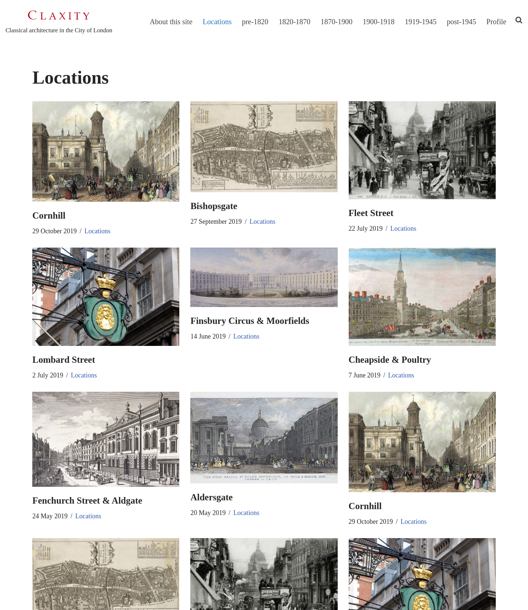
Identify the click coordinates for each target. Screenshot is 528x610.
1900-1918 (379, 22)
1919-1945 (421, 22)
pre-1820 (255, 22)
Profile (496, 22)
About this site (171, 22)
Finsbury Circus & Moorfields (249, 321)
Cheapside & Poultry (390, 360)
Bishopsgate (213, 206)
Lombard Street (63, 360)
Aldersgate (211, 497)
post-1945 (461, 22)
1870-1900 (337, 22)
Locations (217, 22)
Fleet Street (371, 213)
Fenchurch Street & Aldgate (87, 500)
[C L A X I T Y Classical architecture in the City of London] (59, 21)
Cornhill (48, 215)
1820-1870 (295, 22)
